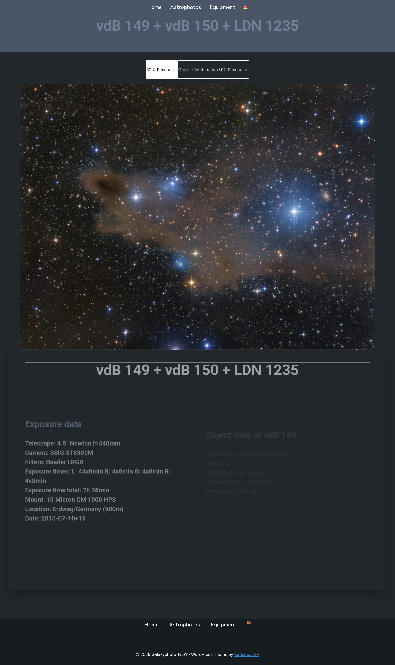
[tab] (162, 69)
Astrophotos (185, 7)
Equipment (222, 7)
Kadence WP (246, 654)
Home (154, 7)
